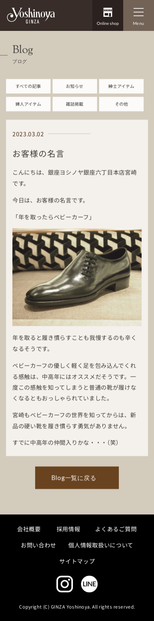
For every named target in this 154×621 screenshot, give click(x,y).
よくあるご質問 (116, 529)
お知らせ (74, 90)
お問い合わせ (38, 545)
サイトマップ (77, 561)
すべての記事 (28, 90)
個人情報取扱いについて (101, 545)
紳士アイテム (121, 90)
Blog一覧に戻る (73, 482)
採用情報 (68, 529)
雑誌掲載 (74, 108)
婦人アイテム (28, 108)
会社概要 (29, 529)
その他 (121, 108)
